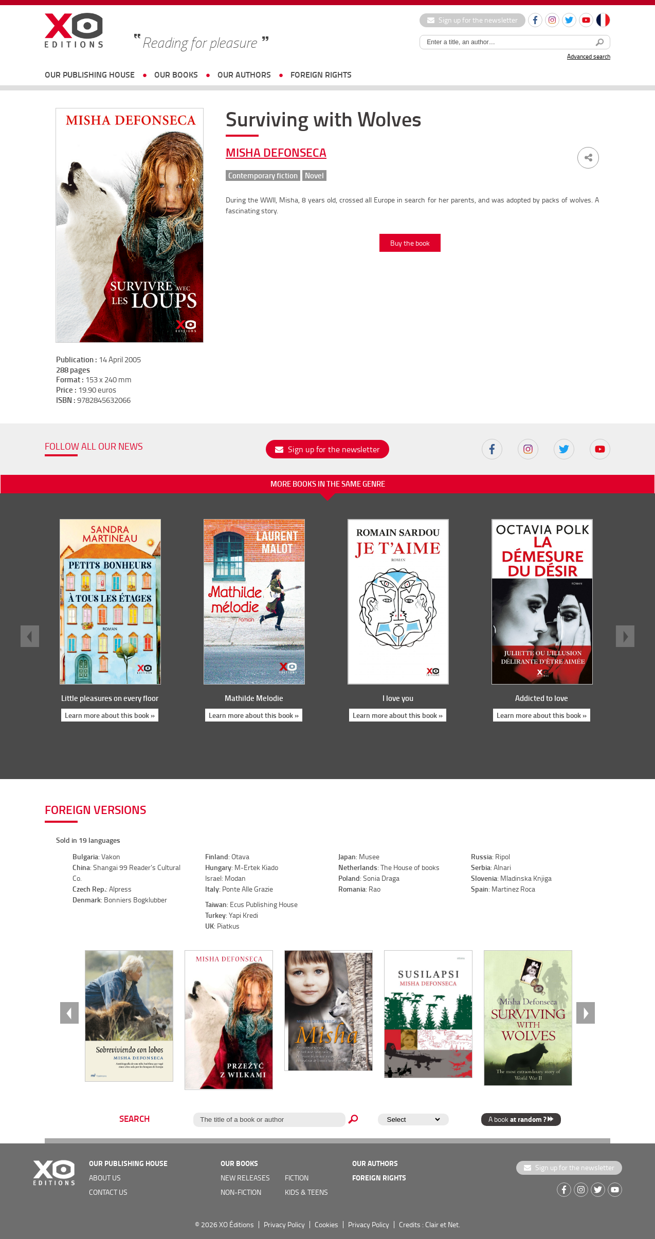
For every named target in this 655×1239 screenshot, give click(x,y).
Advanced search (588, 56)
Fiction (296, 1177)
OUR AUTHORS (244, 74)
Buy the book (410, 243)
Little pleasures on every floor (109, 698)
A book (521, 1119)
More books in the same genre (327, 483)
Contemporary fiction (263, 175)
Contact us (108, 1192)
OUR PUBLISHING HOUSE (90, 74)
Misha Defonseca (276, 152)
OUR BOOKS (176, 74)
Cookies (326, 1224)
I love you (398, 698)
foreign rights (321, 74)
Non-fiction (241, 1192)
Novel (314, 175)
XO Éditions (236, 1224)
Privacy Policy (284, 1224)
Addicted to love (541, 698)
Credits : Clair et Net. (429, 1224)
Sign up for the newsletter (472, 20)
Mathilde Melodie (254, 698)
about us (105, 1177)
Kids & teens (306, 1192)
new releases (245, 1177)
